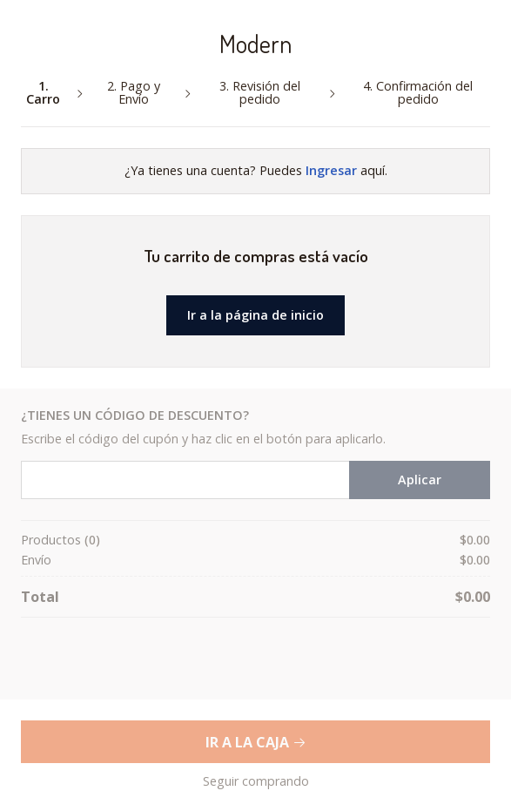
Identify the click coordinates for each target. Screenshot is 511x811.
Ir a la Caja (255, 742)
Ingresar (331, 170)
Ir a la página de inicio (255, 315)
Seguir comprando (256, 781)
